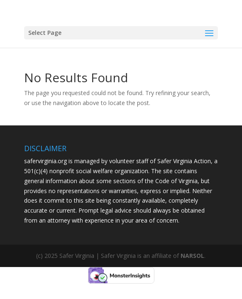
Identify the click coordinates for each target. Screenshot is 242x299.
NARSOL (192, 256)
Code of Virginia (176, 181)
